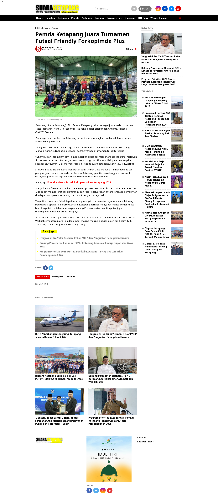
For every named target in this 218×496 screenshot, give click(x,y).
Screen (145, 8)
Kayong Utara (114, 18)
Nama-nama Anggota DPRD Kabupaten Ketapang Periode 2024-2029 (157, 217)
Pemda (75, 18)
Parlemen (87, 18)
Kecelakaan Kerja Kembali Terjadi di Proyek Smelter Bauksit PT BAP (155, 166)
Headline (50, 18)
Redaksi (141, 441)
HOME (37, 28)
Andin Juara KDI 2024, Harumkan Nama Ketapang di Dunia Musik (156, 181)
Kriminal (99, 18)
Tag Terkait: (43, 276)
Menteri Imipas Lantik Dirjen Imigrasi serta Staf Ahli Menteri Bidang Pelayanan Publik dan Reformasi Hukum (59, 420)
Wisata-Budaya (158, 18)
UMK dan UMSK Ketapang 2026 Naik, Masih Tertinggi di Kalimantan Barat (156, 150)
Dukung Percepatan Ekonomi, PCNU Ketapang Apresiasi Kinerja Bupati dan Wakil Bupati (110, 379)
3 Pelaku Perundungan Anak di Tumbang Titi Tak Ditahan (157, 133)
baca (129, 49)
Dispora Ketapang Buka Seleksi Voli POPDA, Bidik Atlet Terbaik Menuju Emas (59, 377)
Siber (150, 441)
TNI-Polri (143, 18)
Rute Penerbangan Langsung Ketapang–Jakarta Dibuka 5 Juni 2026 (58, 335)
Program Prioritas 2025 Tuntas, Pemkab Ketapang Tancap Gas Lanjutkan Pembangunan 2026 (111, 420)
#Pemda (71, 276)
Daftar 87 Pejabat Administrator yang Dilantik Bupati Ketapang (156, 248)
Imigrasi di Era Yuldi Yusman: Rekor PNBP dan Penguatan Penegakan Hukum (84, 238)
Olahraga (130, 18)
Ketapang (63, 18)
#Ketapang (57, 276)
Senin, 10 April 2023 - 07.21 (52, 50)
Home (39, 18)
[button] (180, 16)
